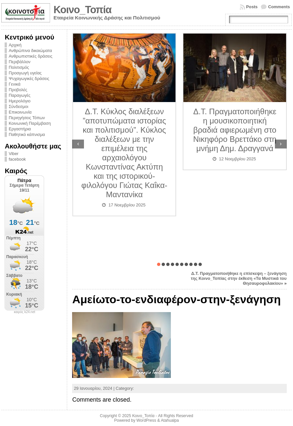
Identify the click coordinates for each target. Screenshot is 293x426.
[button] (158, 264)
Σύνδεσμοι (18, 106)
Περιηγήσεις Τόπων (27, 117)
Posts (252, 6)
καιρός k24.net (24, 312)
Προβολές (18, 89)
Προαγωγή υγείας (25, 72)
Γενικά (14, 84)
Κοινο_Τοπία (82, 9)
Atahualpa (170, 420)
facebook (17, 159)
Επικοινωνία (20, 112)
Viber (13, 153)
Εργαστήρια (20, 128)
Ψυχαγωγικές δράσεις (29, 78)
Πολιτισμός (19, 67)
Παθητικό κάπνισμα (27, 134)
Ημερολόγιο (19, 100)
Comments (279, 6)
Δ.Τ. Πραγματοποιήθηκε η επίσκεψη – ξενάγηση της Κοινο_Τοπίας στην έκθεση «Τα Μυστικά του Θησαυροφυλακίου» (239, 278)
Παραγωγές (19, 95)
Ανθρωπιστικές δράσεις (30, 56)
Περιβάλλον (19, 61)
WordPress (146, 420)
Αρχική (15, 44)
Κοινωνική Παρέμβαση (30, 123)
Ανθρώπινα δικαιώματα (30, 50)
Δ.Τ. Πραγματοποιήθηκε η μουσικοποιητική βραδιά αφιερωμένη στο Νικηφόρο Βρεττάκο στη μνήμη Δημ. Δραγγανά (235, 130)
